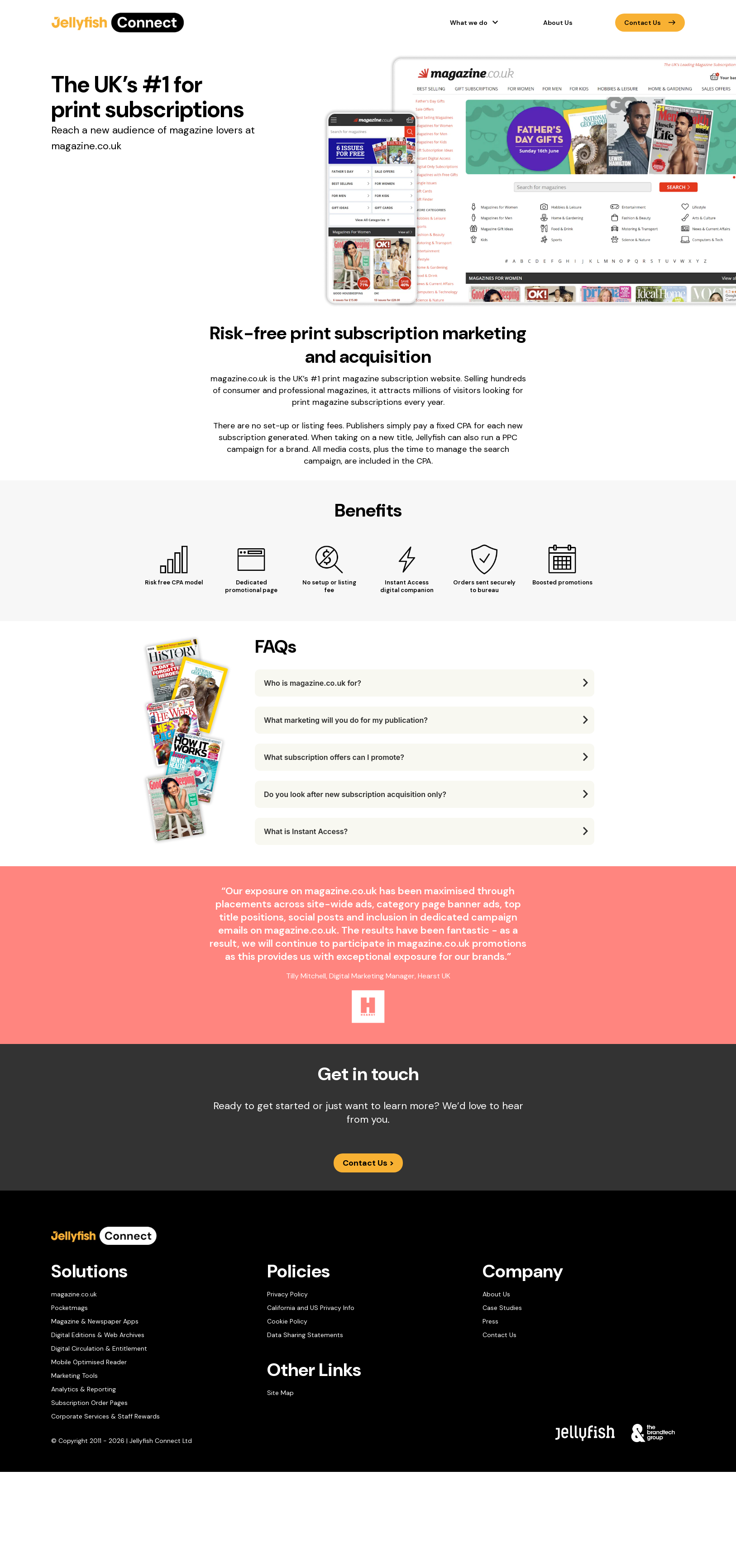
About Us (558, 23)
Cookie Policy (287, 1321)
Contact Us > (368, 1163)
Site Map (280, 1393)
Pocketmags (69, 1308)
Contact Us (650, 23)
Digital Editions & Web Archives (97, 1335)
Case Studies (502, 1308)
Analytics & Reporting (83, 1389)
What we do (468, 23)
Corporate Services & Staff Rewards (105, 1416)
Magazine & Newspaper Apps (95, 1321)
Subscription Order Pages (89, 1403)
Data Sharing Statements (305, 1335)
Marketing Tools (74, 1375)
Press (490, 1321)
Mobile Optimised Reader (89, 1362)
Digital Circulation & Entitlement (99, 1348)
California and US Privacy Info (310, 1308)
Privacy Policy (287, 1294)
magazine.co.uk (74, 1294)
